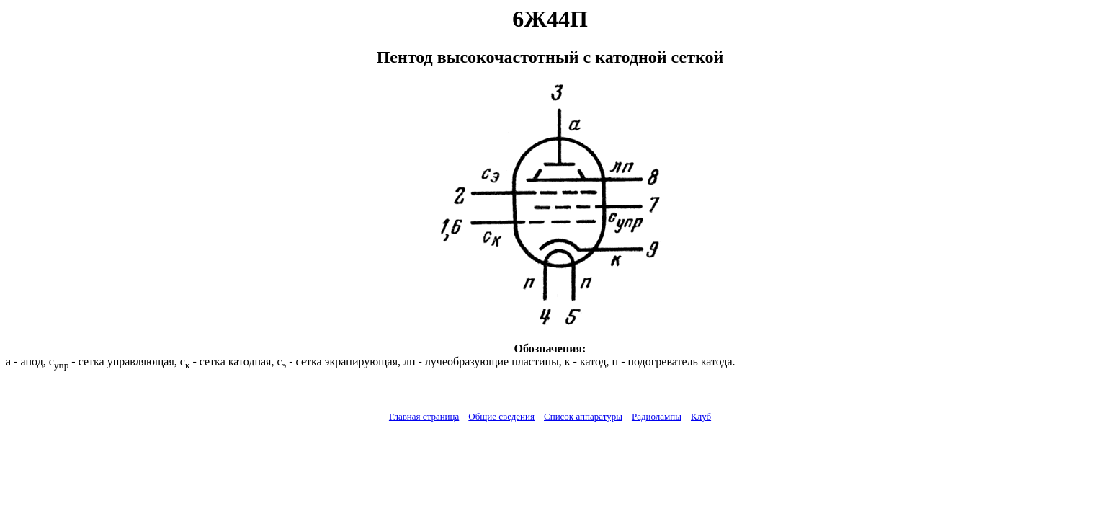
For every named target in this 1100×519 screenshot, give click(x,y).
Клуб (701, 416)
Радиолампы (656, 416)
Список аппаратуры (583, 416)
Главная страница (424, 416)
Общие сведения (501, 416)
